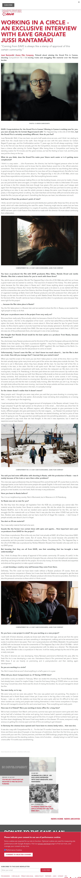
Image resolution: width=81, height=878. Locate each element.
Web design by (7, 863)
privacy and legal (44, 844)
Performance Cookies (14, 850)
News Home (57, 790)
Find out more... (10, 826)
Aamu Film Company (25, 55)
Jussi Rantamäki (8, 55)
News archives (72, 790)
